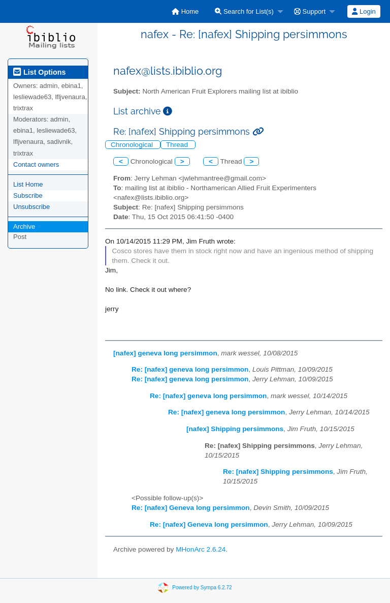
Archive (24, 226)
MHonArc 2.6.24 (200, 549)
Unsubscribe (31, 206)
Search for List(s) (244, 11)
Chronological (133, 144)
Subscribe (28, 195)
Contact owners (36, 164)
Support (310, 11)
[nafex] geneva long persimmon (165, 353)
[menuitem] (185, 11)
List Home (28, 184)
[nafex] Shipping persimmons (234, 429)
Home (185, 11)
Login (363, 11)
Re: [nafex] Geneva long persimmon (191, 507)
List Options (39, 72)
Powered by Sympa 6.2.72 (202, 587)
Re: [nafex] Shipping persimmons (278, 471)
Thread (178, 144)
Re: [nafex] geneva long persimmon (190, 369)
